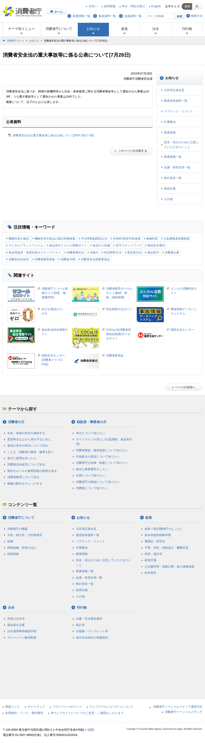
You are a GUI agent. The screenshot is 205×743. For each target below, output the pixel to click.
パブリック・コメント (178, 111)
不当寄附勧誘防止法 (94, 238)
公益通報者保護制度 (176, 238)
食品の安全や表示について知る (27, 445)
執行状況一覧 (172, 178)
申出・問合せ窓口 (133, 6)
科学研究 (150, 572)
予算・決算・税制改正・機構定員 (166, 547)
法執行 (94, 252)
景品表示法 (134, 252)
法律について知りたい (90, 475)
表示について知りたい (90, 433)
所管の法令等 (16, 618)
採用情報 (110, 6)
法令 (155, 29)
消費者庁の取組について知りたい (98, 482)
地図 (90, 729)
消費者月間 (68, 259)
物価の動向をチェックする (24, 483)
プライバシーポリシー (67, 706)
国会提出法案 (16, 625)
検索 (179, 16)
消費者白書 (172, 252)
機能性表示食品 (19, 238)
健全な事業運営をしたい (92, 469)
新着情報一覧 (172, 156)
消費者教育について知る (23, 477)
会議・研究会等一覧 (177, 167)
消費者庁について (59, 29)
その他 (168, 199)
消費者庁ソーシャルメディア (184, 712)
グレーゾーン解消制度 (21, 637)
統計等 (80, 625)
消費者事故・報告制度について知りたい (102, 450)
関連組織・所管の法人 (21, 547)
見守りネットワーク (129, 245)
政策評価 (150, 560)
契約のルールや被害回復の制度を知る (32, 470)
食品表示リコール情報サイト (68, 245)
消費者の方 (16, 422)
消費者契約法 (75, 252)
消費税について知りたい (92, 488)
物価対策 (152, 238)
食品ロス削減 (101, 245)
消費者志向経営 (19, 259)
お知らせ (93, 29)
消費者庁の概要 (17, 528)
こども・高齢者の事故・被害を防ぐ (30, 452)
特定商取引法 (113, 252)
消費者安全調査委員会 (95, 259)
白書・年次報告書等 (89, 618)
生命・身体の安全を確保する (26, 433)
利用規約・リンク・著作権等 (24, 713)
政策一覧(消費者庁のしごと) (163, 528)
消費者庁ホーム (15, 40)
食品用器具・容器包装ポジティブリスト (35, 252)
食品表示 (153, 252)
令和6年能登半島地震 (127, 238)
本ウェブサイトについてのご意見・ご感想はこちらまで (87, 713)
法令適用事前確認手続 (21, 631)
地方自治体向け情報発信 (92, 637)
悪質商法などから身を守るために (29, 439)
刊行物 (187, 29)
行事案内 (170, 122)
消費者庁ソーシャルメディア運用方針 (178, 706)
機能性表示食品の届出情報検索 (55, 238)
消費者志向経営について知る (26, 464)
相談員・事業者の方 (92, 422)
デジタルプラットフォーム (26, 245)
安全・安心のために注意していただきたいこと (181, 144)
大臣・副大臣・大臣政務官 (24, 535)
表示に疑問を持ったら (21, 458)
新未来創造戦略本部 (158, 535)
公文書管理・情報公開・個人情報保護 (169, 566)
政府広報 (170, 188)
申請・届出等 (153, 554)
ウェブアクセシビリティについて (111, 706)
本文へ (93, 6)
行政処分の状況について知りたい (98, 456)
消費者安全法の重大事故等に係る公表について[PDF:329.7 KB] (53, 135)
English (156, 6)
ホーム (58, 11)
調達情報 (170, 132)
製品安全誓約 (156, 245)
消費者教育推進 (45, 259)
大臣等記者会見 (174, 90)
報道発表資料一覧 (175, 100)
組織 (10, 541)
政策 (124, 29)
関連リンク (12, 706)
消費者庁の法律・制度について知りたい (102, 462)
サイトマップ (36, 706)
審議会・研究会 (155, 541)
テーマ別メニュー (21, 29)
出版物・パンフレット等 (92, 631)
